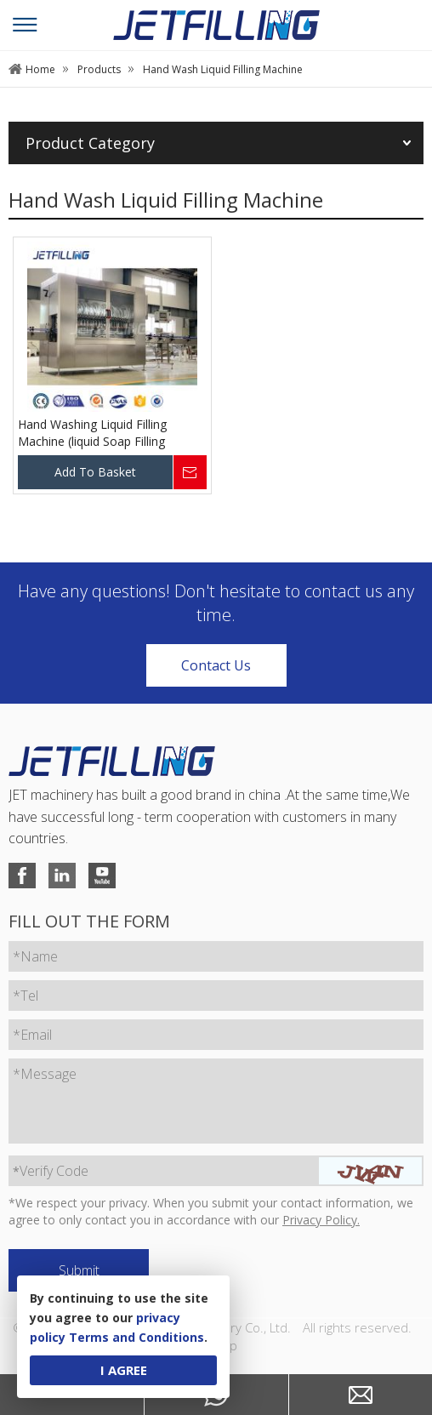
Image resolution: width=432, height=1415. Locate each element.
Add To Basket (95, 472)
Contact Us (216, 665)
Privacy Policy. (321, 1220)
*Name (35, 956)
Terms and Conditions (136, 1337)
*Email (32, 1034)
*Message (45, 1073)
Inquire (190, 472)
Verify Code (50, 1170)
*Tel (25, 995)
